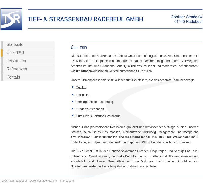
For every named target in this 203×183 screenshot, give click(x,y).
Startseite (15, 44)
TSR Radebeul (17, 180)
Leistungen (16, 61)
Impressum (67, 180)
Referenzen (17, 69)
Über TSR (15, 53)
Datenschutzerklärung (43, 180)
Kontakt (13, 77)
